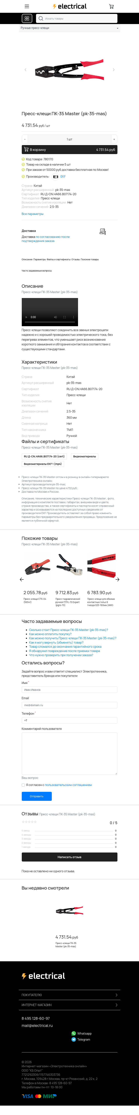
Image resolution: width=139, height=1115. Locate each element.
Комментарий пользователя (42, 729)
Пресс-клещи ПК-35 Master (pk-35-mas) (66, 945)
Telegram (80, 1039)
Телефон (29, 713)
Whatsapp (81, 1033)
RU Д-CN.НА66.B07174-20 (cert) (44, 456)
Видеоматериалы (84, 456)
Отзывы (75, 259)
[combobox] (76, 18)
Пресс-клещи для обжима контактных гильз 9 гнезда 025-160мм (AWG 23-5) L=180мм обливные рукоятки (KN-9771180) (101, 605)
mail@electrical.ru (37, 1025)
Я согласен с (59, 785)
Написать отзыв (69, 857)
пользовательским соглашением (68, 785)
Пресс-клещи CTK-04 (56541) (35, 600)
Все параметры (33, 214)
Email (25, 698)
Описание (27, 259)
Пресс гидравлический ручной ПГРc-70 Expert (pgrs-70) (68, 602)
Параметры (39, 259)
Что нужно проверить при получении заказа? (61, 655)
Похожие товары (90, 259)
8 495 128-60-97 (36, 1018)
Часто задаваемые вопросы (37, 270)
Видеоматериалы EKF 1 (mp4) (43, 464)
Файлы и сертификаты (59, 259)
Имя (25, 683)
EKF (59, 176)
